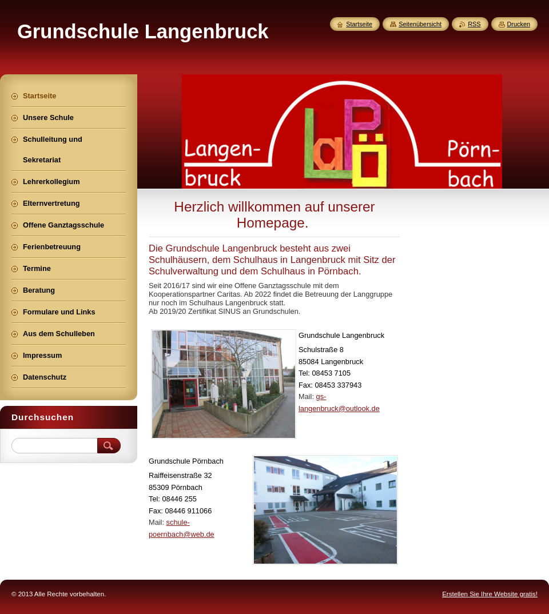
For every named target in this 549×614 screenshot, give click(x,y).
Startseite (359, 24)
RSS (474, 24)
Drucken (519, 24)
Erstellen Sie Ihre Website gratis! (490, 594)
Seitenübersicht (420, 24)
